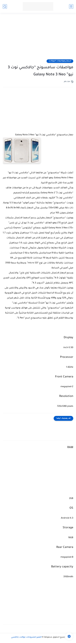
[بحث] (5, 6)
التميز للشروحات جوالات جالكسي (26, 637)
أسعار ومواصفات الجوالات (60, 61)
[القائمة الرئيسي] (71, 6)
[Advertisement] (38, 37)
